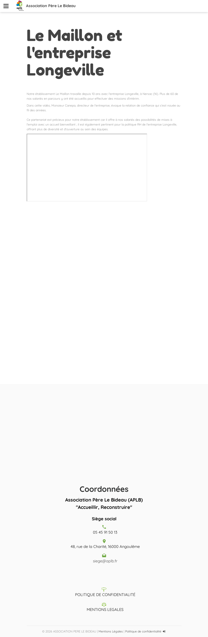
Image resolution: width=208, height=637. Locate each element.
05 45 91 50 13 (105, 532)
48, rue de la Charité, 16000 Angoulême (105, 546)
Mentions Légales (111, 631)
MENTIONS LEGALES (105, 609)
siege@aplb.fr (105, 560)
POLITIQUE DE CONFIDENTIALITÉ (105, 594)
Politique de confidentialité (143, 631)
